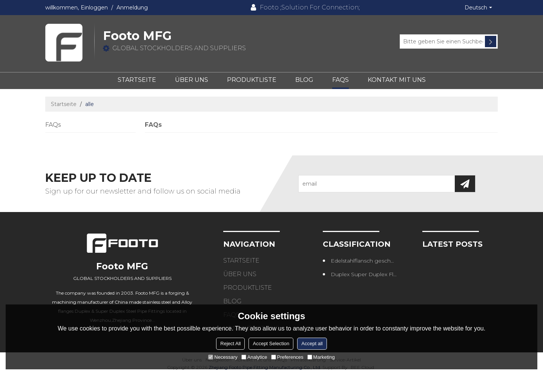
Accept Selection (271, 343)
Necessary (222, 357)
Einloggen (94, 7)
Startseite (137, 79)
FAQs (340, 79)
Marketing (321, 357)
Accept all (311, 343)
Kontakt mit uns (397, 79)
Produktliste (251, 79)
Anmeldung (132, 7)
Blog (304, 79)
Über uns (191, 79)
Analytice (254, 357)
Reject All (230, 343)
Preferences (287, 357)
